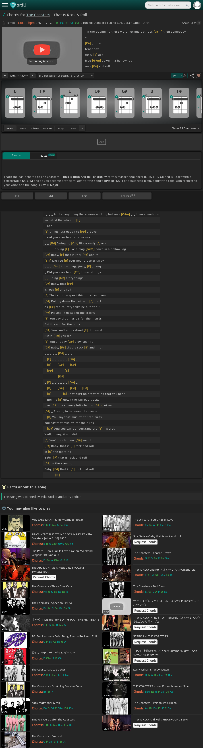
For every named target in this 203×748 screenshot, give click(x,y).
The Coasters (38, 14)
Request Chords (145, 542)
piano (23, 128)
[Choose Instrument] (82, 128)
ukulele (35, 128)
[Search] (187, 5)
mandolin (48, 128)
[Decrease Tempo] (5, 75)
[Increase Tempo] (33, 75)
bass (73, 128)
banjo (60, 128)
